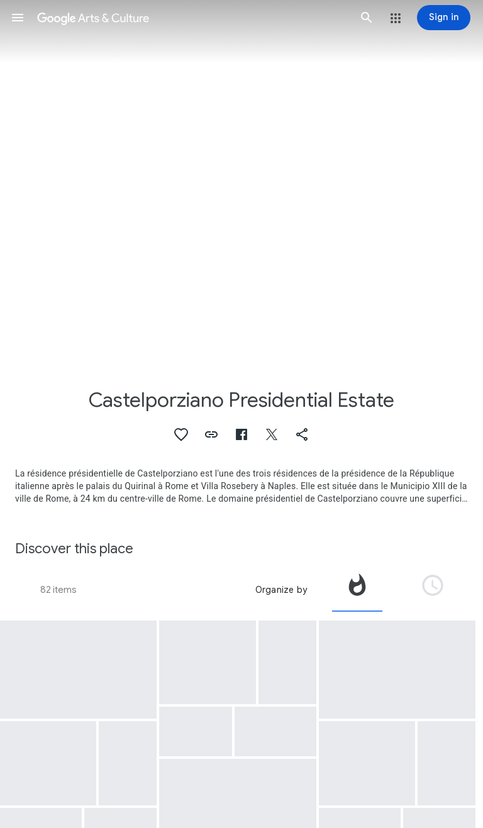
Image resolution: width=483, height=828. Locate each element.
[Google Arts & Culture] (192, 17)
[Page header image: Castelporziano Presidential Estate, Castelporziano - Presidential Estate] (241, 181)
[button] (18, 18)
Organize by (281, 589)
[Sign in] (443, 17)
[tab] (357, 590)
